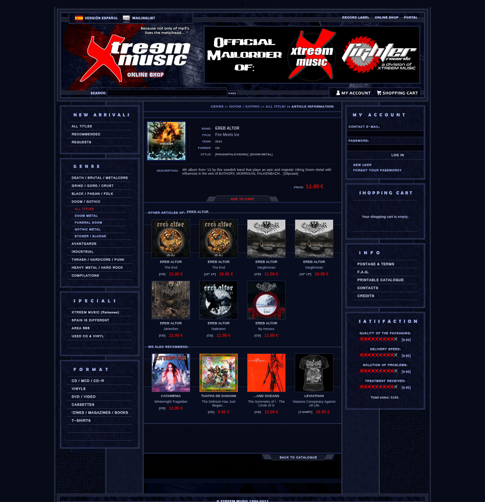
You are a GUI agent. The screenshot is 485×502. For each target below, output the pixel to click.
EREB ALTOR (170, 262)
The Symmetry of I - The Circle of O (266, 403)
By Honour (266, 329)
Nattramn (218, 329)
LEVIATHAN (314, 396)
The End (170, 267)
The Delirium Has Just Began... (219, 403)
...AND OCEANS (266, 396)
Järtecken (170, 329)
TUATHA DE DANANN (218, 396)
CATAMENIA (171, 396)
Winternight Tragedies (171, 401)
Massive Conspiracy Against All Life (314, 403)
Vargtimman (266, 267)
